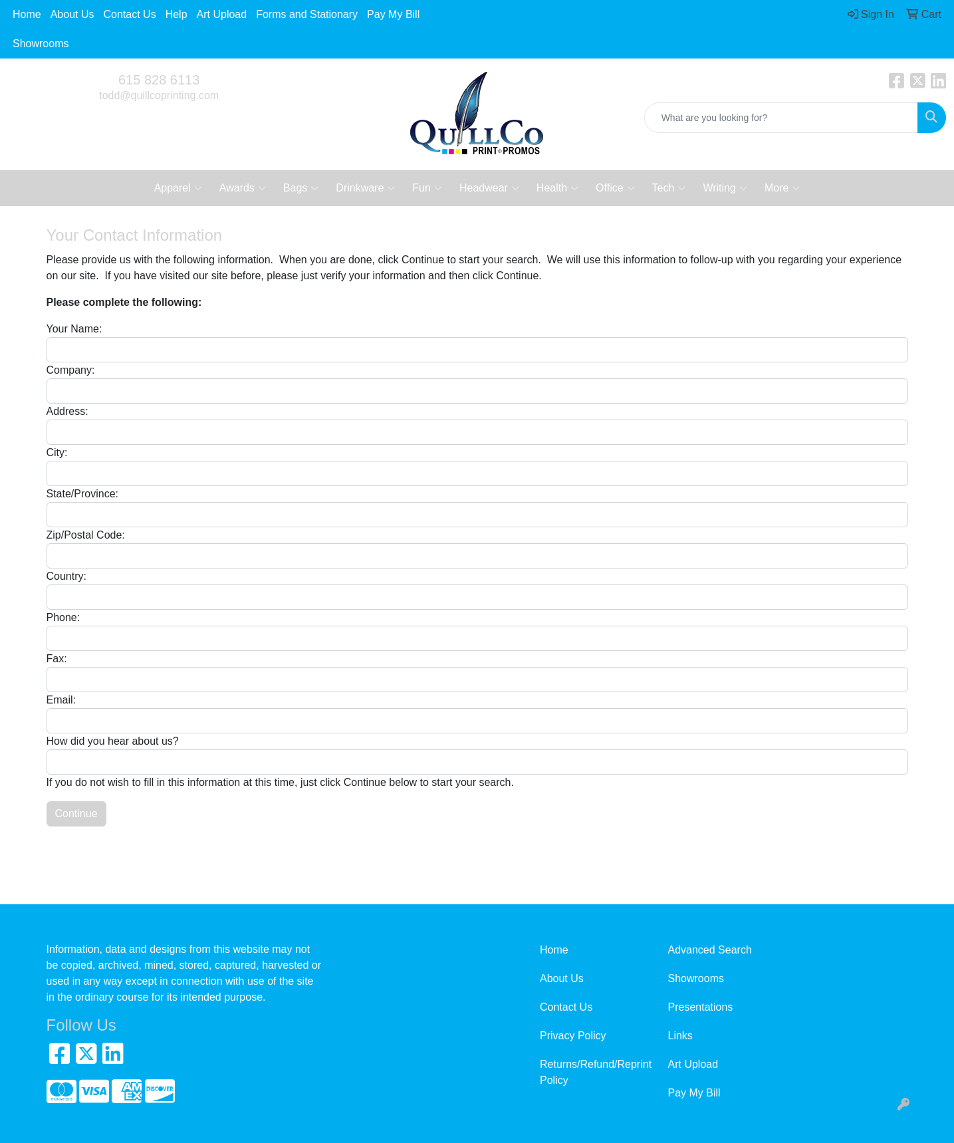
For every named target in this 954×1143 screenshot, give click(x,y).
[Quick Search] (781, 117)
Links (680, 1035)
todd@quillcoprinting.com (159, 95)
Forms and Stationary (307, 14)
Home (27, 14)
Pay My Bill (393, 14)
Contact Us (130, 14)
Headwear (489, 188)
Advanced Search (710, 949)
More (782, 188)
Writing (725, 188)
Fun (427, 188)
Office (615, 188)
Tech (669, 188)
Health (557, 188)
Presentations (700, 1007)
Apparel (178, 188)
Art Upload (222, 14)
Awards (242, 188)
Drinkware (365, 188)
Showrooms (40, 43)
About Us (72, 14)
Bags (300, 188)
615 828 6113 (158, 79)
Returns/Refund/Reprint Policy (596, 1072)
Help (176, 14)
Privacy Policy (573, 1035)
